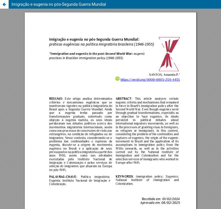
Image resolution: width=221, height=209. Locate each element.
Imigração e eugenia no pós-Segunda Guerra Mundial (59, 4)
